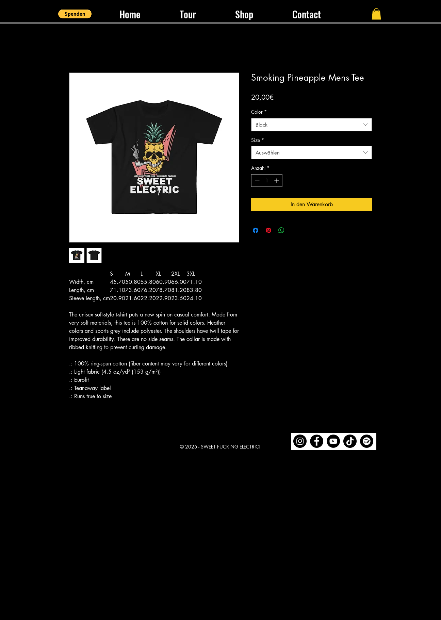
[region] (333, 441)
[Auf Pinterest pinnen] (268, 230)
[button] (75, 14)
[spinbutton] (267, 180)
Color (259, 112)
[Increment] (277, 180)
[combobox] (311, 124)
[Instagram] (300, 441)
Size (257, 140)
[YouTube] (333, 441)
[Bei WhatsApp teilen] (281, 230)
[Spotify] (366, 441)
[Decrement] (256, 180)
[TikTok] (350, 441)
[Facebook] (316, 441)
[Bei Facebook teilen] (255, 230)
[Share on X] (294, 230)
